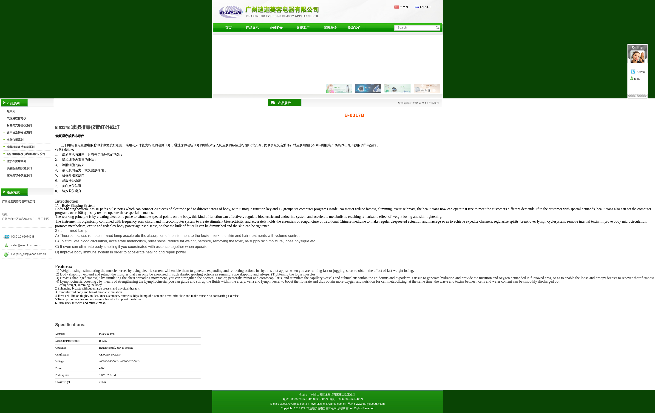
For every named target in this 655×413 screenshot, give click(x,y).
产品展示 (252, 27)
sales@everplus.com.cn (25, 245)
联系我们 (354, 27)
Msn (637, 79)
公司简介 (276, 27)
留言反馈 (330, 27)
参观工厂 (303, 27)
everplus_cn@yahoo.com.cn (28, 254)
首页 (228, 27)
